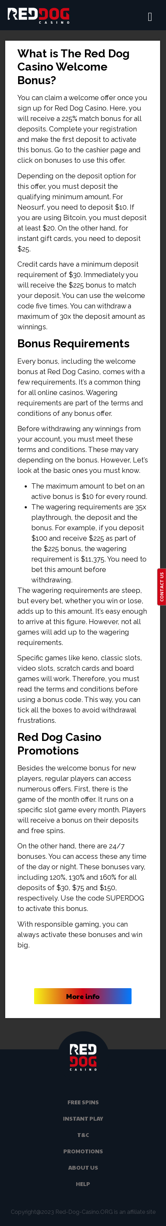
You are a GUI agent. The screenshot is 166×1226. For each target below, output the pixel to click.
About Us (83, 1167)
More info (83, 996)
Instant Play (83, 1118)
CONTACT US (161, 587)
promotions (83, 1151)
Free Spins (83, 1102)
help (83, 1184)
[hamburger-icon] (150, 17)
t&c (83, 1135)
